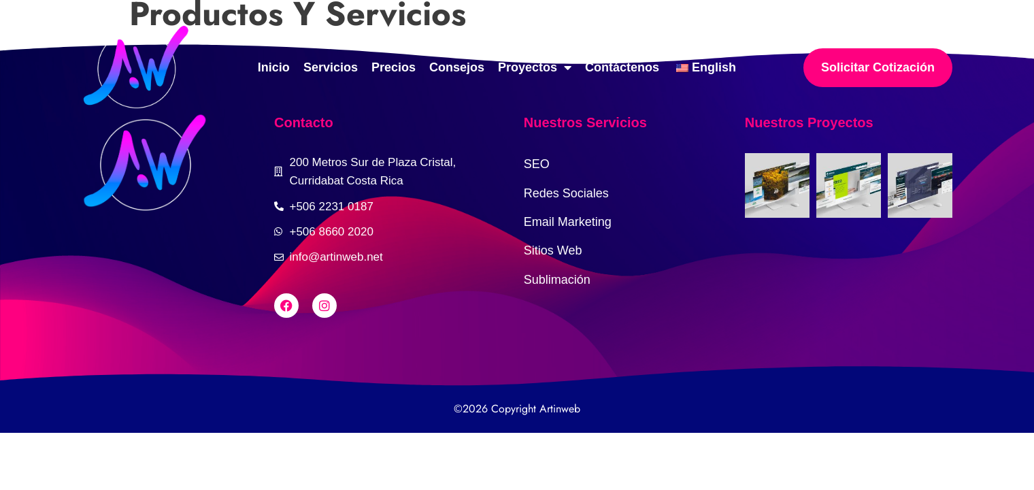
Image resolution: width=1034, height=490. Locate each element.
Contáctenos (622, 67)
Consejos (456, 67)
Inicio (274, 67)
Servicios (330, 67)
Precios (393, 67)
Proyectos (534, 67)
